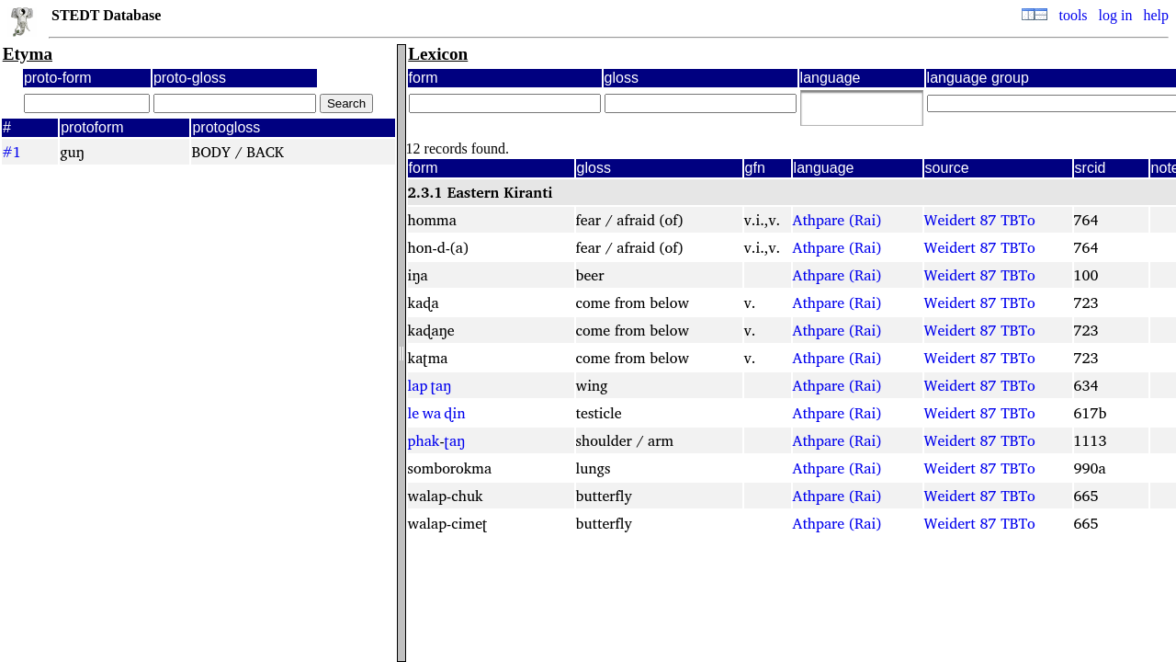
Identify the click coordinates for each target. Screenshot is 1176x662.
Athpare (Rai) (837, 220)
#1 (11, 152)
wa (431, 413)
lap (418, 385)
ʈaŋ (441, 385)
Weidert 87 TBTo (979, 220)
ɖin (454, 413)
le (414, 413)
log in (1116, 15)
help (1156, 15)
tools (1072, 15)
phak (424, 440)
